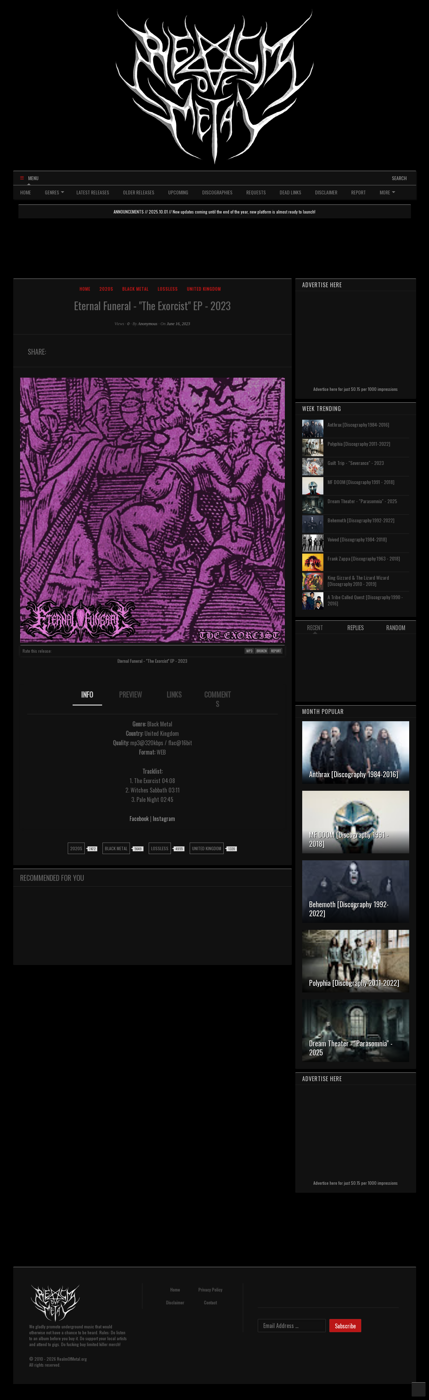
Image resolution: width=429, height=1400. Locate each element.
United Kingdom (204, 289)
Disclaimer (175, 1302)
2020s (106, 289)
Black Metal (135, 289)
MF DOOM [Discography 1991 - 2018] (361, 481)
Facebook (139, 818)
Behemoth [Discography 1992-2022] (361, 520)
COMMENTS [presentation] (217, 699)
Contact (210, 1302)
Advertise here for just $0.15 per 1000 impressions (355, 389)
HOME (25, 192)
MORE (387, 192)
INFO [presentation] (87, 694)
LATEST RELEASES (92, 192)
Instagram (164, 818)
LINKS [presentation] (174, 694)
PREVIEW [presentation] (130, 694)
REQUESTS (256, 192)
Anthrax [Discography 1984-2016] (358, 424)
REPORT (358, 192)
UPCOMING (178, 192)
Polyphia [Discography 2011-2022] (359, 443)
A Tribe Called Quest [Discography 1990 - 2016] (365, 600)
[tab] (87, 699)
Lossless (168, 289)
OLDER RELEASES (138, 192)
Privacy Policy (210, 1290)
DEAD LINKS (290, 192)
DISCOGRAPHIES (217, 192)
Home (85, 289)
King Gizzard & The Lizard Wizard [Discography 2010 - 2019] (358, 580)
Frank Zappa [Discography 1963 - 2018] (364, 558)
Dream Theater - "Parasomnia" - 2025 (362, 501)
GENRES (54, 192)
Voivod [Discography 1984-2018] (357, 539)
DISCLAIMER (326, 192)
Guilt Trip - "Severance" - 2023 (356, 462)
